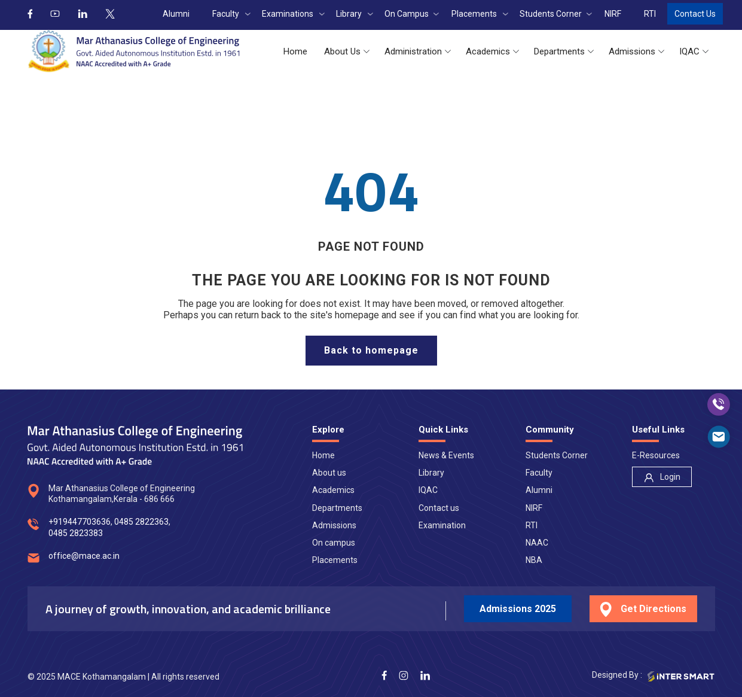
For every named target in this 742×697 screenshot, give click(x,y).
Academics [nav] (333, 490)
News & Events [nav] (446, 455)
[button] (295, 51)
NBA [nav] (534, 560)
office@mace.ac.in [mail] (84, 556)
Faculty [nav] (539, 472)
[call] (718, 404)
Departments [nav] (337, 508)
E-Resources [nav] (656, 455)
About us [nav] (329, 472)
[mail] (718, 436)
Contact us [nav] (439, 508)
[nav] (662, 477)
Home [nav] (323, 455)
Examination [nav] (442, 525)
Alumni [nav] (539, 490)
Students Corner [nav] (557, 455)
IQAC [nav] (428, 490)
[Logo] (134, 51)
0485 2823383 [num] (75, 533)
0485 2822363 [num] (141, 521)
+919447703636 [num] (79, 521)
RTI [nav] (532, 525)
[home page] (371, 351)
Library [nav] (431, 472)
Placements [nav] (335, 560)
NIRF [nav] (534, 508)
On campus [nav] (333, 542)
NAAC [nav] (537, 542)
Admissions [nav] (334, 525)
